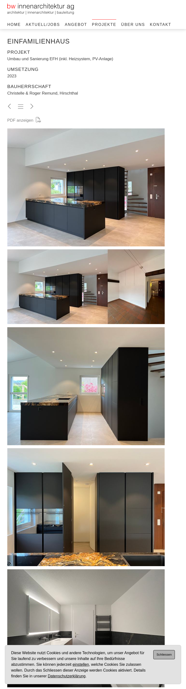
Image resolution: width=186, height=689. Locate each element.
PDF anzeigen (24, 120)
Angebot (76, 24)
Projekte (104, 24)
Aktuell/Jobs (43, 24)
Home (14, 24)
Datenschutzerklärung (66, 676)
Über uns (133, 24)
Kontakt (160, 24)
